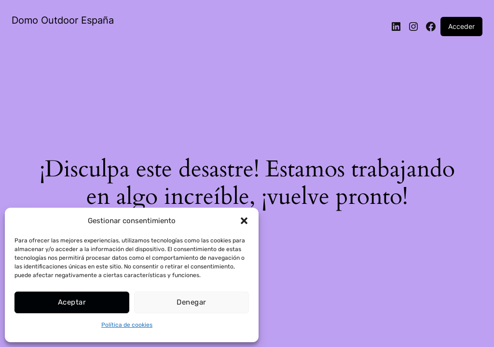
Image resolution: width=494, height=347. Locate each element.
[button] (244, 221)
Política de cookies (126, 324)
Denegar (191, 302)
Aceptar (72, 302)
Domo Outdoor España (63, 20)
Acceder (461, 26)
